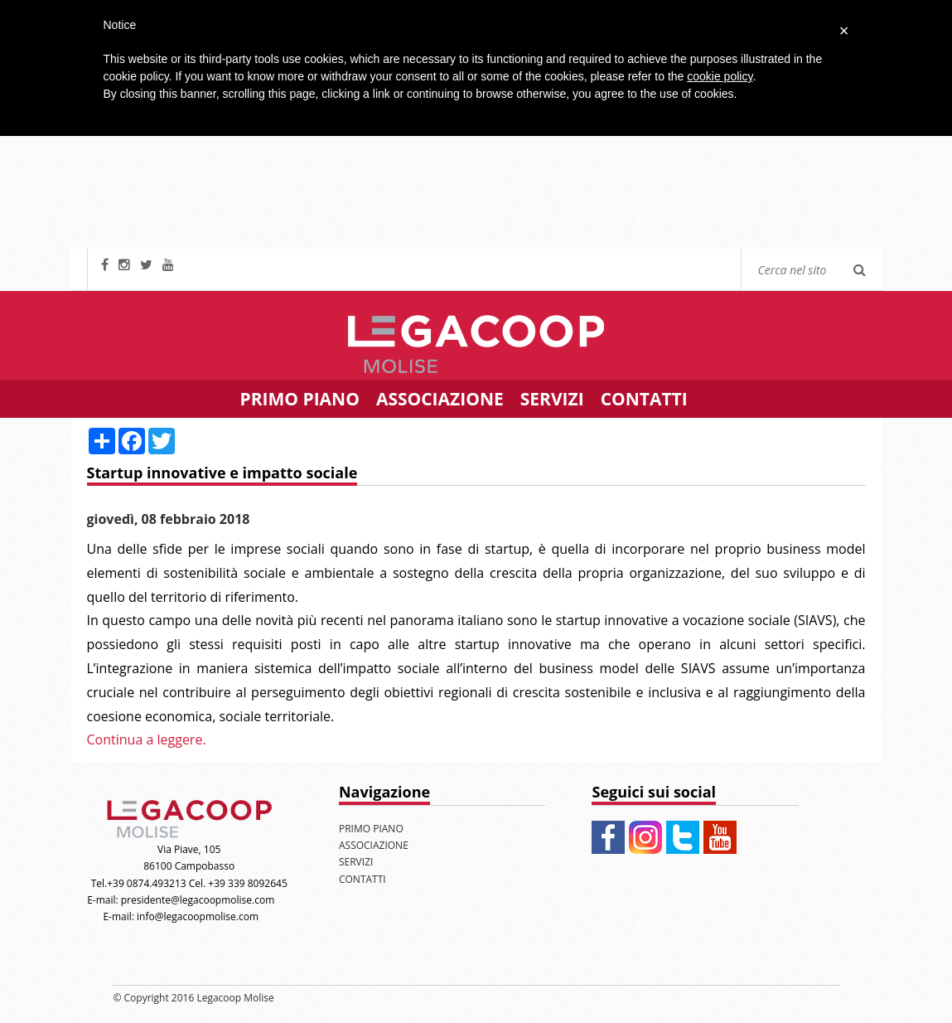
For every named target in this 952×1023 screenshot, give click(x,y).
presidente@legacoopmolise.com (198, 900)
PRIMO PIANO (300, 398)
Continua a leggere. (146, 739)
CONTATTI (644, 398)
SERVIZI (552, 398)
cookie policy (719, 76)
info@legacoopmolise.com (198, 916)
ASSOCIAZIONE (440, 398)
